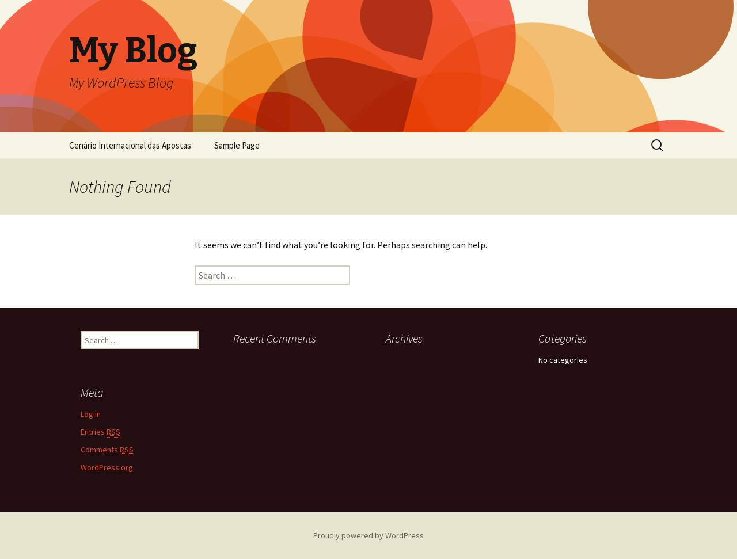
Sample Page (237, 145)
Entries (100, 432)
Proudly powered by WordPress (368, 535)
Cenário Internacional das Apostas (130, 145)
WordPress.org (107, 467)
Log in (91, 414)
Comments (107, 449)
